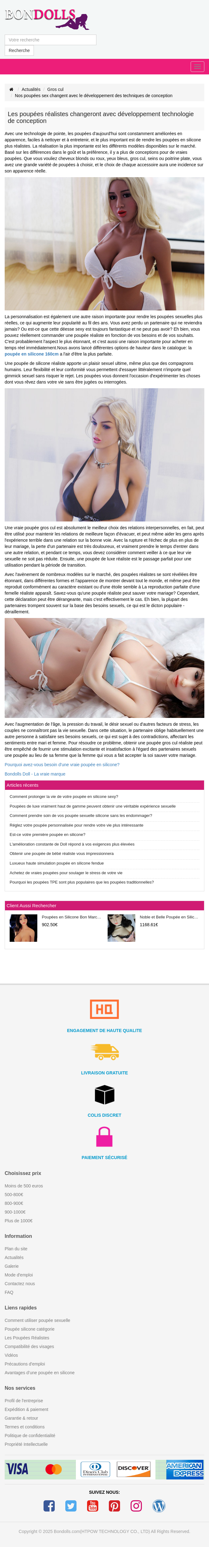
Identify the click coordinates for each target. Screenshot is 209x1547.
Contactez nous (20, 1283)
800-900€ (14, 1203)
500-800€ (14, 1194)
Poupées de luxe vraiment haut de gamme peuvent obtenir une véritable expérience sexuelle (93, 806)
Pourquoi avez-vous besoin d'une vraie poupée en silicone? (62, 764)
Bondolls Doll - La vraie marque (35, 773)
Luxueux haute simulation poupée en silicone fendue (57, 863)
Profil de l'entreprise (24, 1400)
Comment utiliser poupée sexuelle (37, 1320)
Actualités (31, 89)
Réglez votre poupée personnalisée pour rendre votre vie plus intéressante (76, 825)
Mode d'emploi (19, 1274)
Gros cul (55, 89)
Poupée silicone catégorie (29, 1329)
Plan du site (16, 1248)
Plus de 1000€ (19, 1220)
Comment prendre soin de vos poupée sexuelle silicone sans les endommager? (81, 815)
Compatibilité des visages (29, 1346)
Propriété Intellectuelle (26, 1444)
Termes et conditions (24, 1426)
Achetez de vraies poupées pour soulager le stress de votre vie (66, 872)
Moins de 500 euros (24, 1185)
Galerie (12, 1266)
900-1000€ (15, 1212)
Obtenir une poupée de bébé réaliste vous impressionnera (62, 853)
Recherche (19, 50)
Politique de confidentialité (30, 1435)
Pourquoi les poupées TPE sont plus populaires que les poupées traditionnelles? (82, 882)
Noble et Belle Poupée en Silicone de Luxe (170, 917)
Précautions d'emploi (25, 1363)
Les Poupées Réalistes (27, 1337)
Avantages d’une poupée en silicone (40, 1372)
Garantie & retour (21, 1418)
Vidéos (11, 1355)
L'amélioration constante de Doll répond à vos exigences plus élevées (72, 844)
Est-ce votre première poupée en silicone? (48, 834)
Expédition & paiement (26, 1409)
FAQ (9, 1292)
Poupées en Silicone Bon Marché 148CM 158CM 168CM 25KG (72, 917)
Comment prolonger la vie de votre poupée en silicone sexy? (64, 796)
